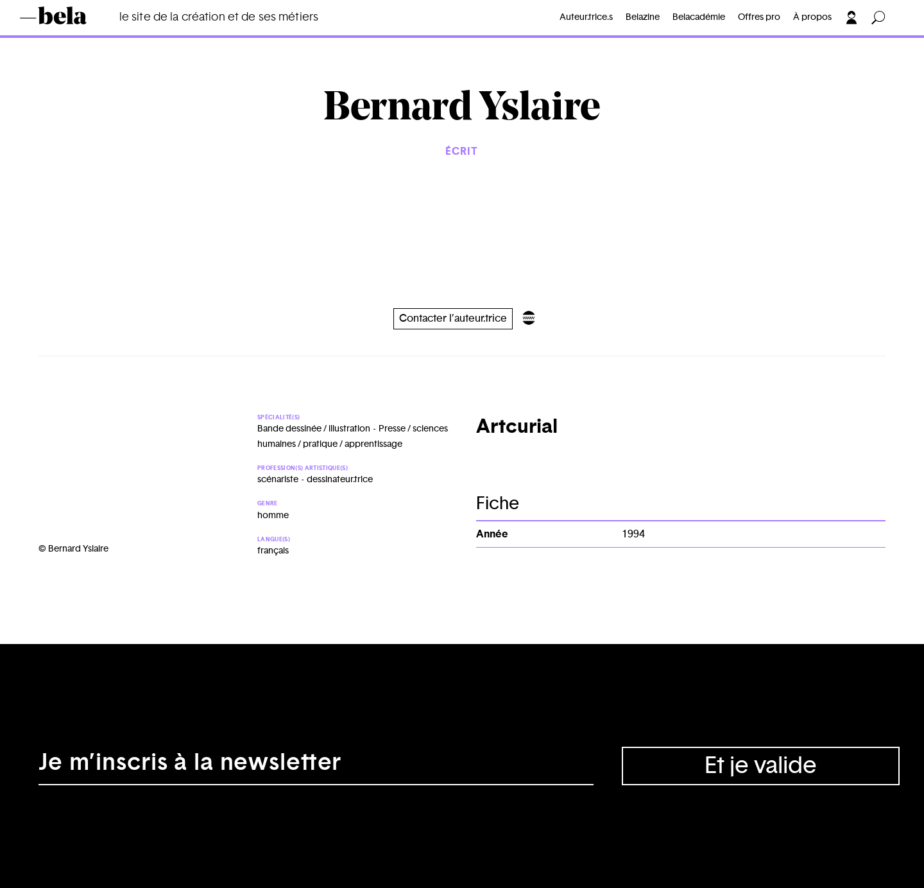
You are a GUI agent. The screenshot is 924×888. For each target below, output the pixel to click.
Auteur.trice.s (586, 17)
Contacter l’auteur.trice (453, 318)
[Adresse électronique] (316, 766)
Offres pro (759, 17)
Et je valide (761, 766)
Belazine (643, 17)
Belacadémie (698, 17)
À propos (812, 17)
